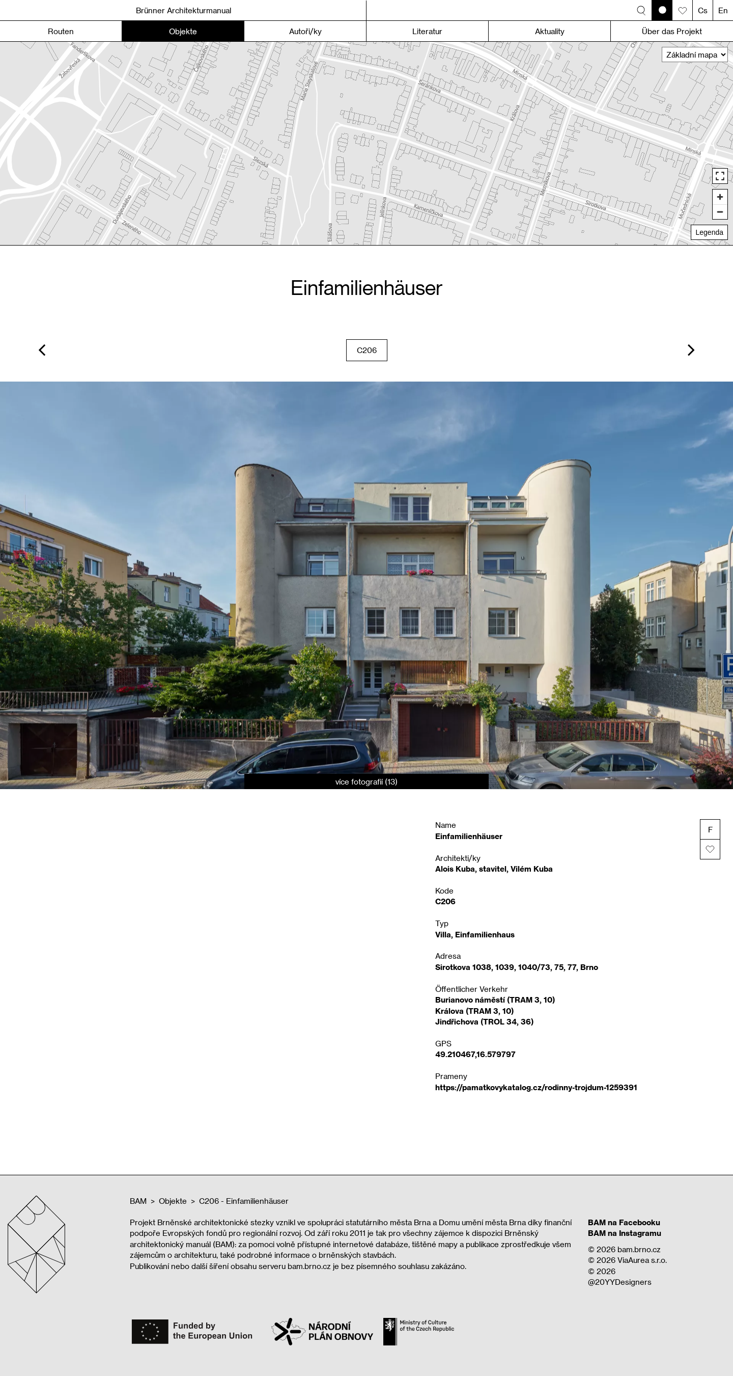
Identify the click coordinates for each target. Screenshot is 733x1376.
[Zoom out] (720, 211)
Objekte (173, 1200)
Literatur (427, 31)
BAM (138, 1200)
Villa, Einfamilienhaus (475, 934)
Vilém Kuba (532, 868)
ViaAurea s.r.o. (642, 1259)
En (723, 10)
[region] (366, 143)
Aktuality (550, 31)
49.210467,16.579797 (475, 1054)
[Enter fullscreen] (720, 176)
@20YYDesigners (620, 1281)
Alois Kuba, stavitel (470, 868)
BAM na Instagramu (624, 1232)
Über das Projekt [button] (672, 31)
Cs (703, 10)
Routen (61, 31)
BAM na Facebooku (624, 1222)
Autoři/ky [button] (305, 31)
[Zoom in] (720, 197)
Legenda (709, 232)
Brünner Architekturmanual (183, 10)
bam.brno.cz (639, 1249)
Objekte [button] (183, 31)
